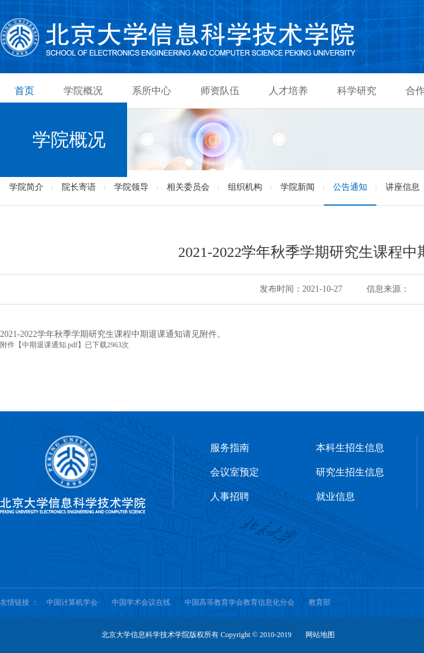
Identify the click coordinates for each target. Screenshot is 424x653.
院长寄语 (79, 187)
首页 (24, 90)
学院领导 (131, 187)
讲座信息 (403, 187)
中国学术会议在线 (141, 602)
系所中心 (151, 90)
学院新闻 (297, 187)
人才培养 (288, 90)
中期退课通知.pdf (50, 345)
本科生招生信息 (350, 447)
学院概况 (83, 90)
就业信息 (335, 496)
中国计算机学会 (72, 602)
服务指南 (229, 447)
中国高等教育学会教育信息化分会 (239, 602)
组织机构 (245, 187)
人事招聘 (229, 496)
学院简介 (26, 187)
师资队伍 (219, 90)
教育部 (320, 602)
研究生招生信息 (350, 472)
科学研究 (356, 90)
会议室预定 (234, 472)
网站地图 (320, 634)
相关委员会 (188, 187)
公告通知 (350, 187)
